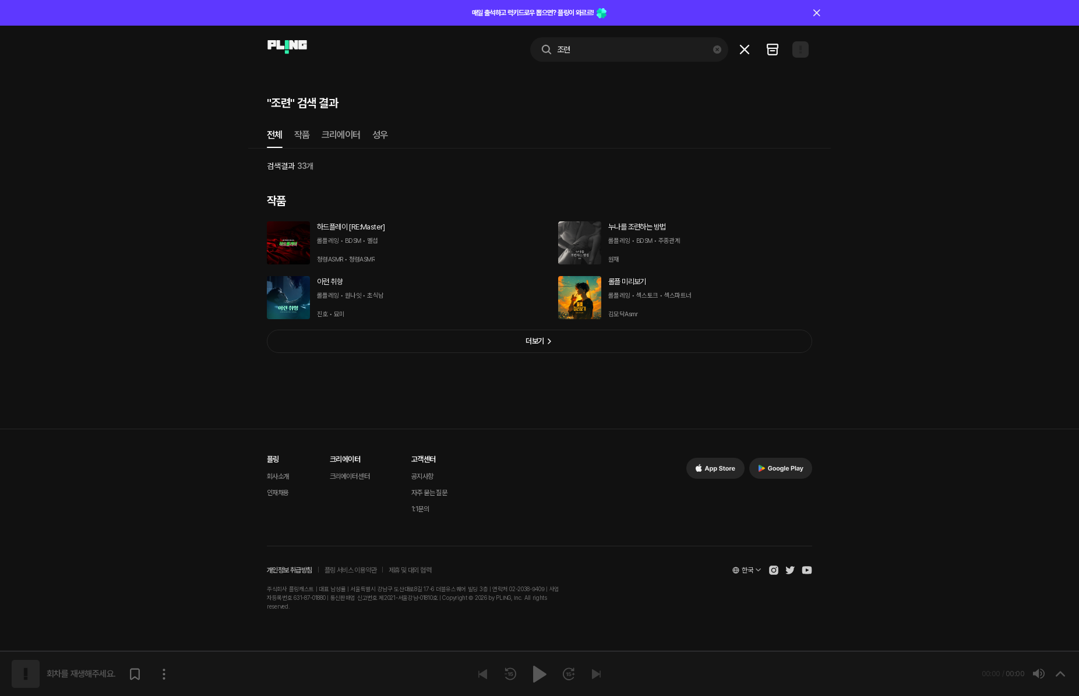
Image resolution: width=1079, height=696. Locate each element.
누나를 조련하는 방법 (636, 226)
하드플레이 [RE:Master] (351, 226)
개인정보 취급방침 (289, 570)
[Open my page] (800, 49)
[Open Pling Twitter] (790, 570)
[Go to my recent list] (772, 49)
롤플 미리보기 (627, 281)
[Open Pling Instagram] (773, 570)
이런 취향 (330, 281)
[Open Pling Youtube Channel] (807, 570)
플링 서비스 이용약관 (350, 570)
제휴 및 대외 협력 (410, 570)
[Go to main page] (287, 47)
